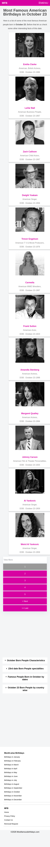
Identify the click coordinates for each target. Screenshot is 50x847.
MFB (4, 2)
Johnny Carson (29, 457)
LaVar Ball (30, 108)
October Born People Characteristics (26, 660)
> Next (25, 601)
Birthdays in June (10, 776)
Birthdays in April (10, 769)
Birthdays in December (13, 800)
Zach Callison (30, 151)
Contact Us (8, 820)
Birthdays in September (13, 788)
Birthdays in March (11, 765)
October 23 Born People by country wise (26, 688)
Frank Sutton (29, 326)
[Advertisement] (22, 634)
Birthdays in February (12, 761)
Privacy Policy (9, 816)
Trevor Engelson (30, 239)
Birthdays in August (11, 784)
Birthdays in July (10, 780)
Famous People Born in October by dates (26, 678)
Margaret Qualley (29, 413)
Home (6, 812)
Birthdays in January (12, 757)
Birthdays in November (13, 796)
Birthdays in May (10, 772)
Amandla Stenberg (29, 370)
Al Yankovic (30, 500)
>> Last (25, 608)
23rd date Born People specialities (26, 668)
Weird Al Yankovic (30, 544)
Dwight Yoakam (30, 195)
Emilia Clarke (30, 64)
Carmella (29, 282)
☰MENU (43, 2)
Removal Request (11, 824)
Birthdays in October (12, 792)
